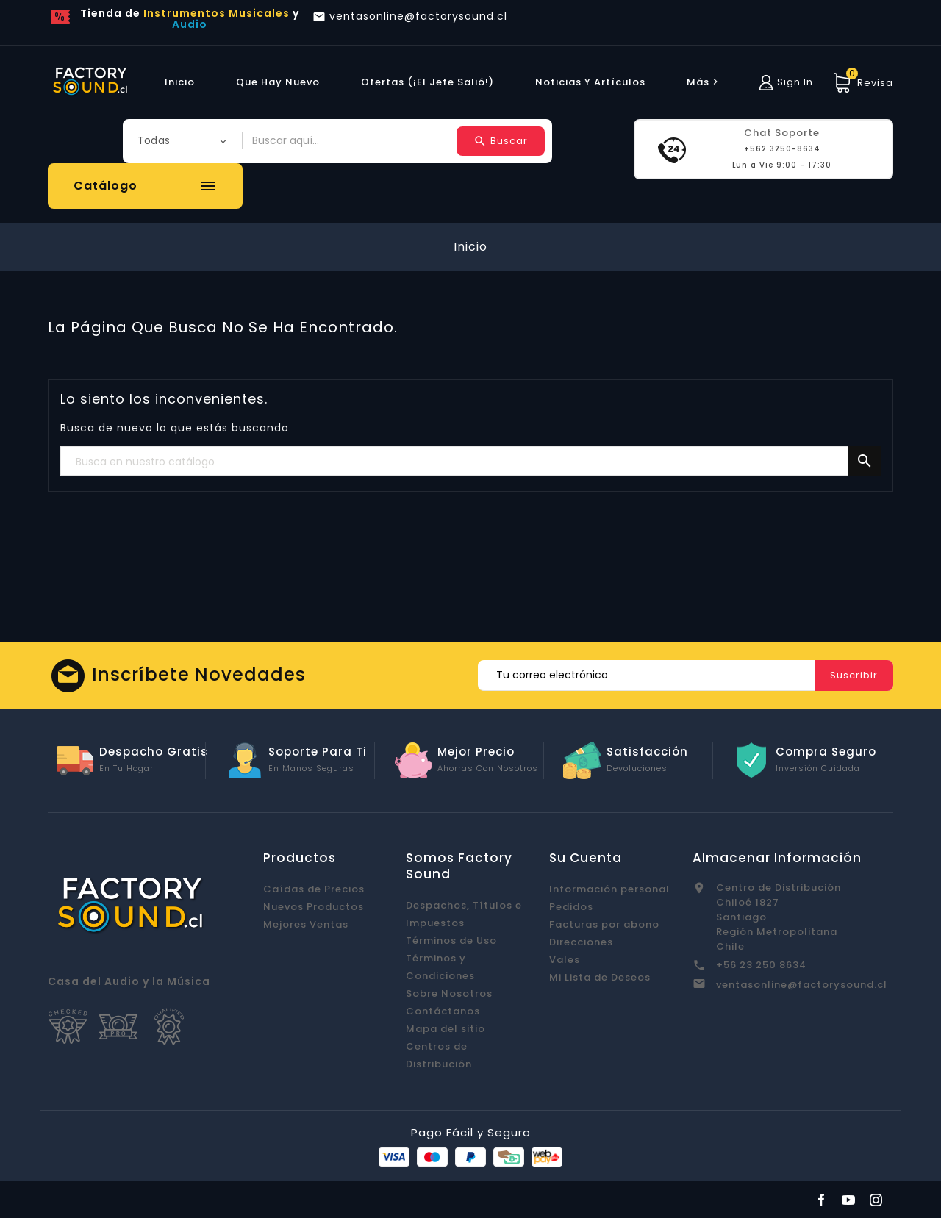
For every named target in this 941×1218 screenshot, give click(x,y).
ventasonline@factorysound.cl (801, 985)
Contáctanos (443, 1011)
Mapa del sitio (445, 1029)
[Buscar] (470, 461)
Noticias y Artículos (590, 82)
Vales (564, 960)
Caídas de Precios (314, 889)
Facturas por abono (604, 924)
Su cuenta (585, 858)
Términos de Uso (451, 940)
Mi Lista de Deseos (600, 977)
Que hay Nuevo (278, 82)
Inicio (180, 82)
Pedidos (571, 907)
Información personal (609, 889)
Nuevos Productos (313, 907)
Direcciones (581, 942)
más (704, 82)
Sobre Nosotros (449, 993)
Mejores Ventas (305, 924)
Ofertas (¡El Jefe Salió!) (427, 82)
